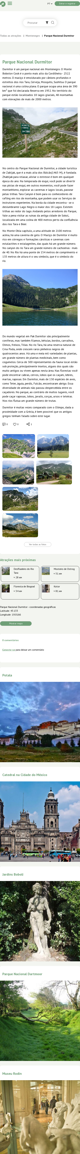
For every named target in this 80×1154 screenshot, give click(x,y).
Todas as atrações (10, 35)
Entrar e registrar (67, 3)
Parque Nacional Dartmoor (22, 974)
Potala (7, 675)
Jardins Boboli (12, 874)
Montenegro (33, 35)
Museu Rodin (12, 1073)
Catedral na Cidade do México (24, 775)
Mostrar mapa (15, 623)
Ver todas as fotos (37, 544)
